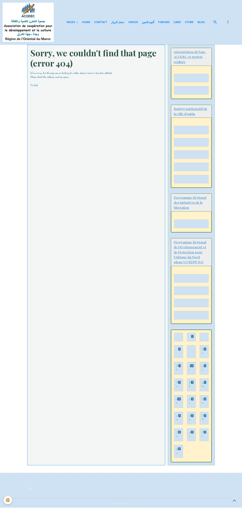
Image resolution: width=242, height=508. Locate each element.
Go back (34, 84)
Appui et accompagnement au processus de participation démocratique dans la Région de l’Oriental (176, 401)
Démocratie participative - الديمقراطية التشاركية (177, 368)
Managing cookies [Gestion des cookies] (121, 503)
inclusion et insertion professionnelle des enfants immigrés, (177, 417)
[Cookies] (8, 500)
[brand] (29, 22)
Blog (201, 22)
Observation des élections (190, 384)
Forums (164, 22)
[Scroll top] (234, 500)
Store (189, 22)
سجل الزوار (117, 22)
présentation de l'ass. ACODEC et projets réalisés (190, 434)
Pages (71, 22)
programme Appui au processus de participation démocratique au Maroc (189, 368)
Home (86, 22)
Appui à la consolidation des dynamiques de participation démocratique (190, 417)
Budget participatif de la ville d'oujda (177, 451)
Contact (100, 22)
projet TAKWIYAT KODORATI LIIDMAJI (190, 401)
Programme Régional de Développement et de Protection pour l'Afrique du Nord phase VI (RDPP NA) (203, 434)
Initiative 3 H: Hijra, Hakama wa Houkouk (177, 434)
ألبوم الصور (148, 22)
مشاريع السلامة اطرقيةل (203, 384)
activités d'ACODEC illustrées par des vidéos (203, 368)
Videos (133, 22)
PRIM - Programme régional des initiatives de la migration (203, 417)
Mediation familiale (177, 384)
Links (177, 22)
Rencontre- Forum (203, 351)
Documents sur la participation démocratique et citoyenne (203, 401)
